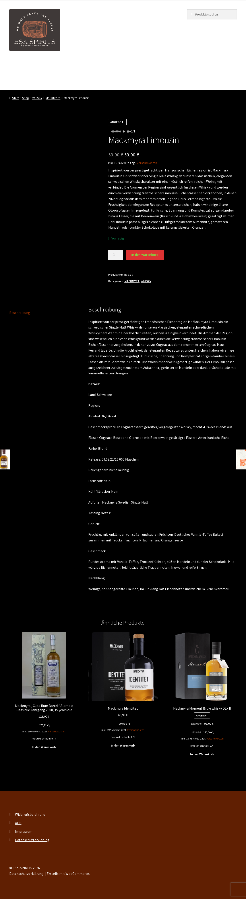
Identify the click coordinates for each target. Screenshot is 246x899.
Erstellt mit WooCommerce (68, 873)
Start (15, 98)
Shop (113, 64)
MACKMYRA (53, 98)
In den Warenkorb (145, 254)
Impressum (23, 831)
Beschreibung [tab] (19, 312)
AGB (18, 823)
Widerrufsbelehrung (30, 814)
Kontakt (15, 81)
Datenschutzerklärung (32, 840)
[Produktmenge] (115, 255)
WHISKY (37, 98)
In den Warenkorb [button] (44, 747)
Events (96, 64)
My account (133, 64)
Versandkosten (147, 163)
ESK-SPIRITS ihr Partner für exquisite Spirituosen (46, 64)
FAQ (153, 64)
